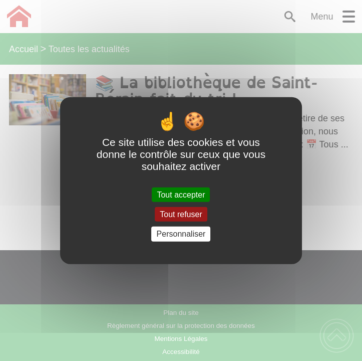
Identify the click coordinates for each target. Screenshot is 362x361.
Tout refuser (181, 214)
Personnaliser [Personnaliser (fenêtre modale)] (181, 234)
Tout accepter (181, 195)
